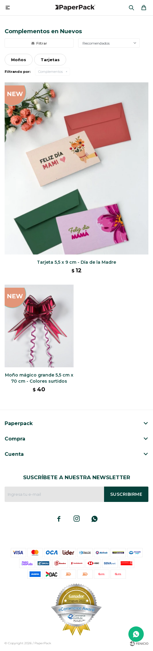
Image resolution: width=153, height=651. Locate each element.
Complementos (50, 71)
